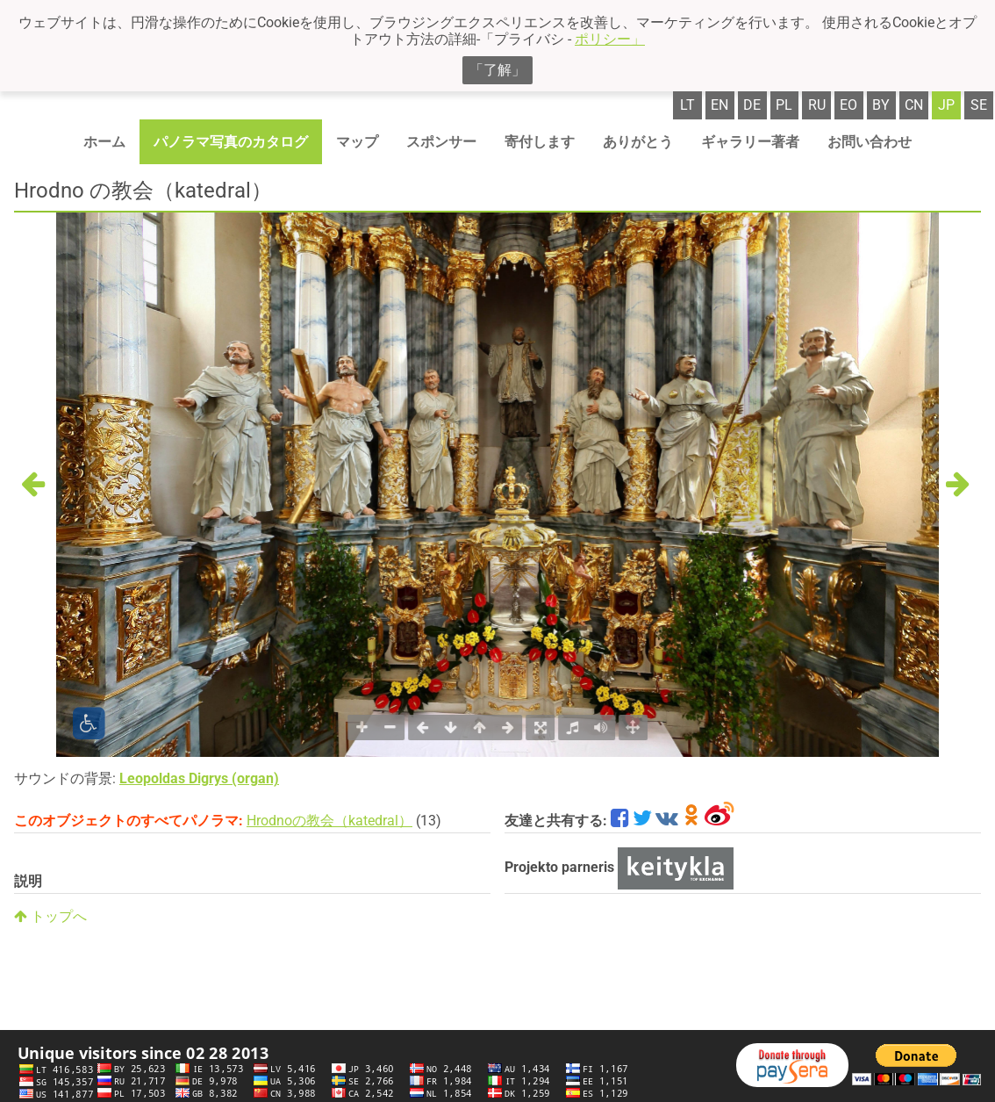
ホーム (104, 141)
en (719, 105)
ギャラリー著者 (750, 141)
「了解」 (497, 69)
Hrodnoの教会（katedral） (329, 820)
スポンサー (441, 141)
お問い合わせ (869, 141)
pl (784, 105)
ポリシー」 (610, 39)
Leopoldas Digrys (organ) (199, 778)
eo (848, 105)
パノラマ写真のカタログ (231, 141)
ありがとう (638, 141)
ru (817, 105)
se (978, 105)
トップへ (50, 916)
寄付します (540, 141)
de (752, 105)
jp (946, 105)
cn (914, 105)
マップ (357, 141)
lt (687, 105)
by (881, 105)
